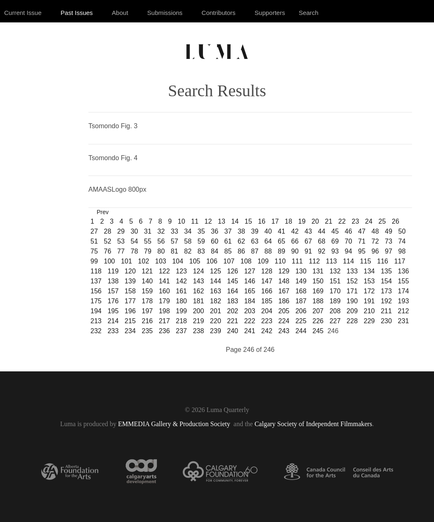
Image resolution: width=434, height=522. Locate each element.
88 (268, 251)
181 (198, 301)
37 (228, 231)
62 (241, 241)
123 (181, 271)
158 (130, 291)
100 (109, 261)
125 (215, 271)
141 (164, 281)
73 (389, 241)
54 (134, 241)
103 (160, 261)
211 (386, 311)
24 (369, 221)
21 (328, 221)
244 (301, 330)
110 (280, 261)
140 (147, 281)
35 (201, 231)
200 (198, 311)
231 (403, 320)
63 (254, 241)
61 (228, 241)
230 (386, 320)
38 (241, 231)
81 (174, 251)
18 (288, 221)
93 (335, 251)
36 (214, 231)
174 (403, 291)
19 (302, 221)
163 (215, 291)
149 (301, 281)
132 (335, 271)
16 (262, 221)
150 (318, 281)
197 (147, 311)
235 (147, 330)
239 (215, 330)
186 (284, 301)
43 (308, 231)
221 (232, 320)
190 (352, 301)
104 (177, 261)
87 (254, 251)
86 (241, 251)
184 (249, 301)
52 (107, 241)
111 (297, 261)
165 (249, 291)
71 (362, 241)
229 (369, 320)
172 (369, 291)
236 (164, 330)
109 (263, 261)
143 (198, 281)
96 (375, 251)
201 (215, 311)
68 (321, 241)
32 (161, 231)
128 (267, 271)
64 (268, 241)
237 (181, 330)
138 (113, 281)
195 (113, 311)
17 (275, 221)
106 (211, 261)
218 (181, 320)
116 (382, 261)
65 (281, 241)
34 (188, 231)
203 (249, 311)
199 (181, 311)
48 (375, 231)
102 (143, 261)
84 (214, 251)
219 (198, 320)
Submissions (165, 12)
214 (113, 320)
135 (386, 271)
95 (362, 251)
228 (352, 320)
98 (402, 251)
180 (181, 301)
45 (335, 231)
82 (188, 251)
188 (318, 301)
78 (134, 251)
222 (249, 320)
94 (348, 251)
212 (403, 311)
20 (315, 221)
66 (295, 241)
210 (369, 311)
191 (369, 301)
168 (301, 291)
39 (254, 231)
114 (348, 261)
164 (232, 291)
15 (248, 221)
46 (348, 231)
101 (126, 261)
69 (335, 241)
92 (321, 251)
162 (198, 291)
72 (375, 241)
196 (130, 311)
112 (314, 261)
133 (352, 271)
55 (147, 241)
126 (232, 271)
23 (355, 221)
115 (365, 261)
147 (267, 281)
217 (164, 320)
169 (318, 291)
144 (215, 281)
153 (369, 281)
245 (318, 330)
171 (352, 291)
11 (195, 221)
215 (130, 320)
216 (147, 320)
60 (214, 241)
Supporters (270, 12)
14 (235, 221)
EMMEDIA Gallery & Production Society (175, 423)
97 (389, 251)
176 (113, 301)
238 (198, 330)
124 (198, 271)
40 (268, 231)
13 (221, 221)
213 (96, 320)
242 (267, 330)
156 (96, 291)
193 (403, 301)
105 (194, 261)
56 (161, 241)
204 (267, 311)
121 (147, 271)
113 (331, 261)
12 (208, 221)
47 (362, 231)
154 (386, 281)
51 (94, 241)
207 (318, 311)
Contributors (219, 12)
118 (96, 271)
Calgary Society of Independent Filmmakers (313, 423)
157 (113, 291)
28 (107, 231)
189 (335, 301)
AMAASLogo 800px (117, 189)
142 (181, 281)
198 (164, 311)
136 (403, 271)
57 (174, 241)
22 (342, 221)
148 (284, 281)
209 (352, 311)
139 (130, 281)
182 (215, 301)
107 (228, 261)
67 (308, 241)
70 (348, 241)
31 (147, 231)
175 (96, 301)
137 (96, 281)
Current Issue (22, 12)
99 (94, 261)
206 (301, 311)
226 (318, 320)
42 (295, 231)
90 (295, 251)
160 (164, 291)
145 (232, 281)
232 (96, 330)
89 (281, 251)
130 (301, 271)
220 (215, 320)
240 (232, 330)
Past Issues (77, 12)
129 (284, 271)
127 (249, 271)
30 (134, 231)
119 (113, 271)
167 (284, 291)
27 (94, 231)
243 (284, 330)
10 (181, 221)
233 (113, 330)
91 (308, 251)
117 (399, 261)
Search (309, 12)
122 (164, 271)
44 (321, 231)
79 (147, 251)
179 (164, 301)
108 (246, 261)
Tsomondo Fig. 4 (112, 157)
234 (130, 330)
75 (94, 251)
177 (130, 301)
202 (232, 311)
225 (301, 320)
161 (181, 291)
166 (267, 291)
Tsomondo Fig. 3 (112, 125)
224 (284, 320)
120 (130, 271)
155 (403, 281)
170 (335, 291)
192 (386, 301)
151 (335, 281)
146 (249, 281)
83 (201, 251)
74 (402, 241)
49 (389, 231)
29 (121, 231)
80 (161, 251)
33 (174, 231)
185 (267, 301)
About (120, 12)
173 (386, 291)
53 (121, 241)
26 (395, 221)
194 (96, 311)
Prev (103, 212)
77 (121, 251)
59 (201, 241)
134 (369, 271)
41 (281, 231)
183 (232, 301)
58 (188, 241)
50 (402, 231)
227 (335, 320)
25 (382, 221)
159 (147, 291)
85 (228, 251)
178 (147, 301)
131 (318, 271)
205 (284, 311)
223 (267, 320)
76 (107, 251)
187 (301, 301)
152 (352, 281)
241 (249, 330)
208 (335, 311)
